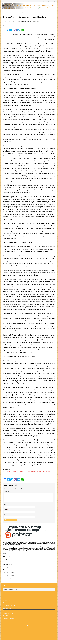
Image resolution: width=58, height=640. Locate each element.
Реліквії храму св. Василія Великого (12, 578)
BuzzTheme (16, 637)
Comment (6, 491)
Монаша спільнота (36, 1)
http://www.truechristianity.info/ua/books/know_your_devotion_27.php (26, 472)
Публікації (28, 21)
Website (6, 514)
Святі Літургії (13, 542)
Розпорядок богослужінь (9, 562)
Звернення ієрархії (8, 564)
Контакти (5, 567)
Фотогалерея (53, 1)
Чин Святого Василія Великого (15, 1)
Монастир (18, 21)
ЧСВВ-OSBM (13, 632)
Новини (24, 21)
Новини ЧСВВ (6, 556)
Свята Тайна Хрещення (9, 572)
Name (6, 504)
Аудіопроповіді (45, 1)
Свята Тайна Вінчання (9, 575)
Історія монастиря (27, 1)
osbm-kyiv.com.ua (23, 630)
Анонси (5, 559)
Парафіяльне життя (8, 570)
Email (5, 509)
